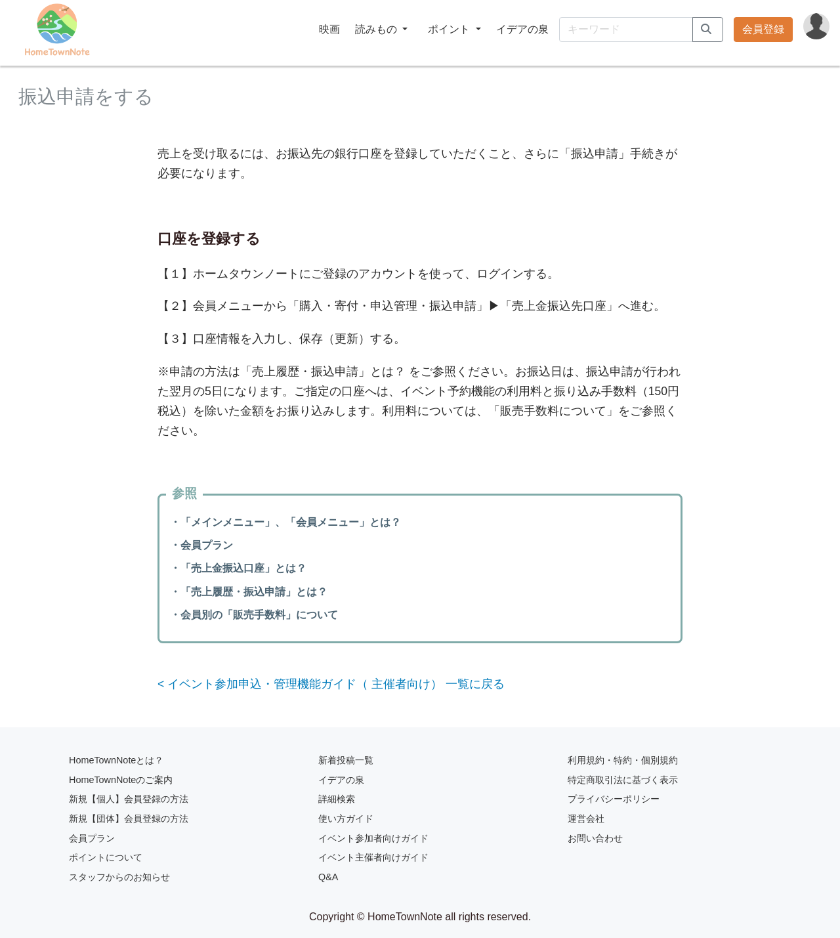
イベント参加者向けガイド (373, 838)
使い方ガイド (345, 818)
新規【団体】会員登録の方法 (128, 818)
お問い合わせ (595, 838)
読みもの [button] (377, 29)
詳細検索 (336, 799)
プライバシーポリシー (614, 799)
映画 (329, 29)
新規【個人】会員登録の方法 (128, 799)
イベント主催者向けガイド (373, 857)
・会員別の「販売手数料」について (254, 614)
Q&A (328, 877)
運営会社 (586, 818)
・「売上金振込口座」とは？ (238, 568)
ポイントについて (105, 857)
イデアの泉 (522, 29)
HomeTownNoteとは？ (116, 760)
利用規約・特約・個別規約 (623, 760)
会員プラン (92, 838)
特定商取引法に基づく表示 (623, 780)
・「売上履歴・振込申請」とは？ (248, 591)
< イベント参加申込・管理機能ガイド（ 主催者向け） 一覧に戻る (331, 684)
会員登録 (763, 29)
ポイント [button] (450, 29)
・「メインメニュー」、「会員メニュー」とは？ (285, 522)
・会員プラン (201, 545)
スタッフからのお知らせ (119, 877)
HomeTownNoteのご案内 (121, 780)
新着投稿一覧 (345, 760)
